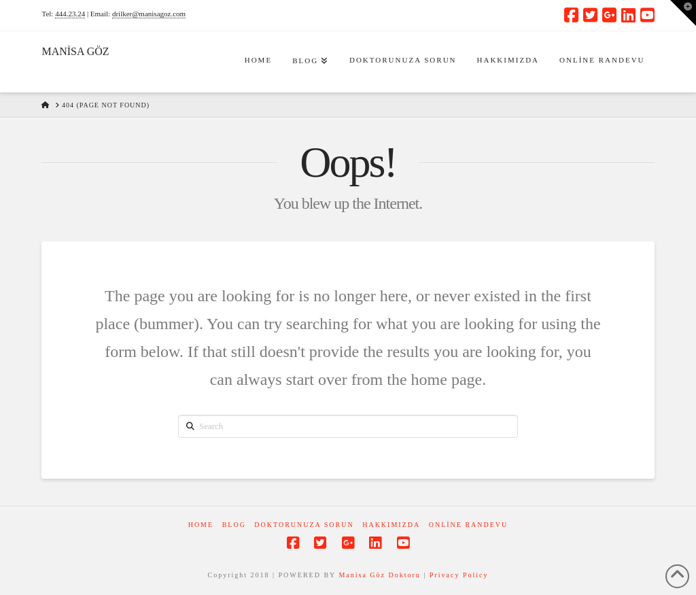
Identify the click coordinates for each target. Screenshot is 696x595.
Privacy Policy (459, 575)
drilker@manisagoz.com (149, 14)
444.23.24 (70, 14)
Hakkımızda (391, 524)
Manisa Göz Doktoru (379, 575)
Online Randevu (468, 524)
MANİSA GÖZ (75, 51)
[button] (683, 13)
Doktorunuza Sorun (303, 524)
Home (200, 524)
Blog (234, 524)
